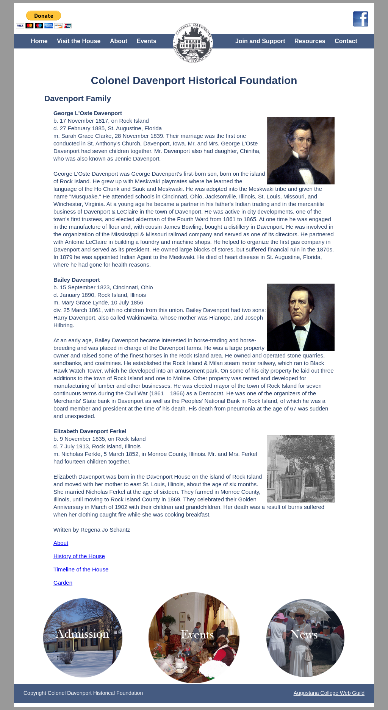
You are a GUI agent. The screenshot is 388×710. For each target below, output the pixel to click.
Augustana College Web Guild (329, 693)
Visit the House (78, 41)
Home (39, 41)
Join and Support (260, 41)
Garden (62, 582)
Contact (346, 41)
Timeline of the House (80, 569)
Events (146, 41)
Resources (309, 41)
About (118, 41)
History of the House (79, 556)
